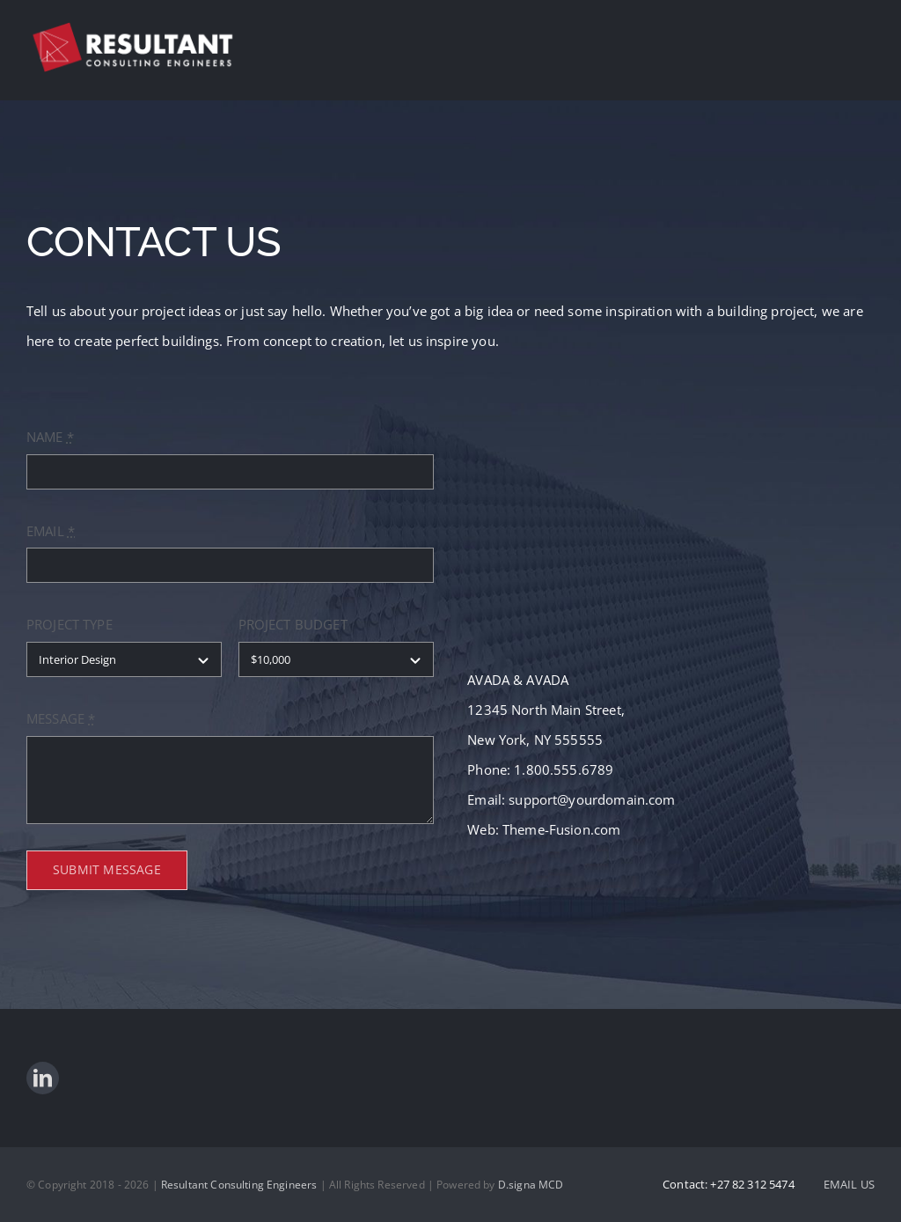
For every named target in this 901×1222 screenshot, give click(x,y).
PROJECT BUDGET (293, 624)
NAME (50, 436)
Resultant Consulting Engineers (239, 1184)
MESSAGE (60, 718)
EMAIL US (849, 1184)
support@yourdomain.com (592, 799)
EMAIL (50, 531)
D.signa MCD (531, 1184)
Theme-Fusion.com (561, 829)
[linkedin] (42, 1078)
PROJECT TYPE (69, 624)
